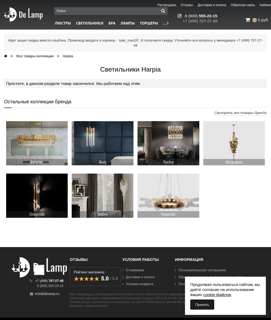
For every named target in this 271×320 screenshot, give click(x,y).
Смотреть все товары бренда (240, 113)
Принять (202, 305)
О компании (133, 270)
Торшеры (149, 23)
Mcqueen (234, 162)
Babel (103, 214)
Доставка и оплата (138, 277)
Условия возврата (137, 284)
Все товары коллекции (35, 56)
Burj (102, 162)
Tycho (168, 162)
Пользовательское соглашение (200, 270)
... (166, 23)
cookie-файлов (217, 294)
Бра (111, 23)
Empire (36, 162)
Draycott (37, 214)
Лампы (127, 23)
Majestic (168, 214)
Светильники (89, 23)
